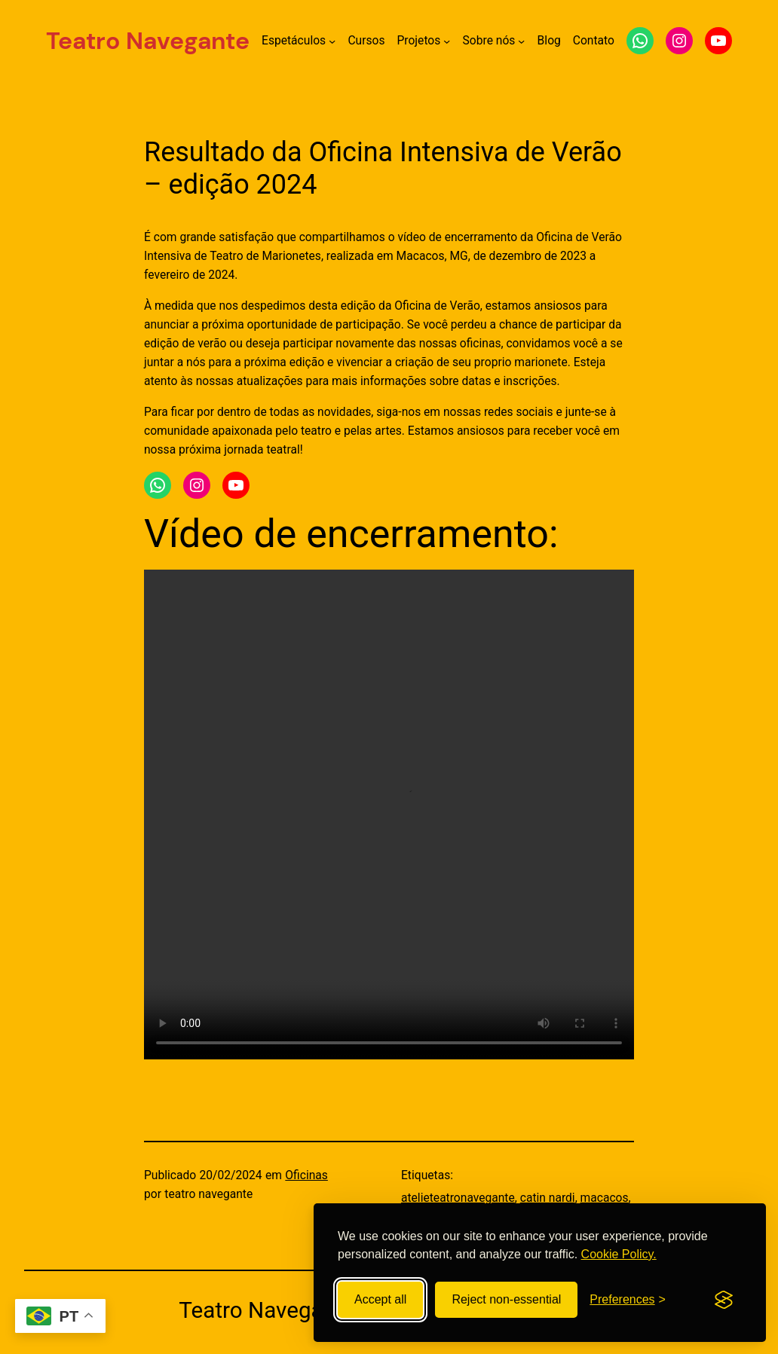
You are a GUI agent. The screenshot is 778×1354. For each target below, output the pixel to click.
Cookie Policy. (619, 1254)
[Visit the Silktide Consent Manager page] (724, 1300)
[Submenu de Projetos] (446, 41)
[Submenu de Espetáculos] (332, 41)
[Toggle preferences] (628, 1300)
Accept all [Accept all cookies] (380, 1299)
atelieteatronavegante (458, 1198)
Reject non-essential (506, 1299)
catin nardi (547, 1198)
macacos (604, 1198)
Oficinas (306, 1175)
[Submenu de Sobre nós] (521, 41)
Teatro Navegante (148, 41)
